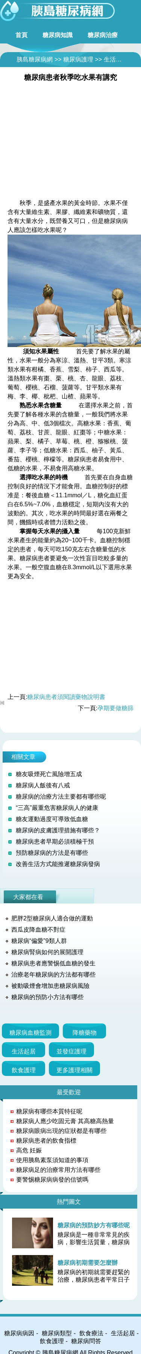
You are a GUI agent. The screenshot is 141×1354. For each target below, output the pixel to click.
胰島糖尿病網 (35, 59)
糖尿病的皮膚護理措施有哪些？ (58, 830)
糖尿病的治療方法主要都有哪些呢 (61, 796)
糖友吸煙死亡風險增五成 (49, 774)
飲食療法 (91, 1333)
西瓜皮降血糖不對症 (38, 929)
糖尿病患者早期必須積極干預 (55, 841)
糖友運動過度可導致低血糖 (52, 819)
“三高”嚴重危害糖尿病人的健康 (57, 808)
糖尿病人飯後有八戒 (43, 785)
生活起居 (116, 59)
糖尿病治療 (103, 35)
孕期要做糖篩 (115, 708)
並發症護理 (71, 1051)
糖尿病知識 (57, 35)
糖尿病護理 (78, 59)
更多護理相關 (74, 1070)
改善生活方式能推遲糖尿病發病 (58, 864)
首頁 (21, 35)
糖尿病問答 (86, 1341)
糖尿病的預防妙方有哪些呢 (94, 1225)
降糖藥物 (85, 1032)
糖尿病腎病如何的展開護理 (47, 952)
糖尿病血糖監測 (30, 1032)
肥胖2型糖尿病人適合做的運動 (52, 918)
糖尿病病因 (19, 1333)
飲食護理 (24, 1070)
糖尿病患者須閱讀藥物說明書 (66, 697)
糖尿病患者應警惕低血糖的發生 (53, 963)
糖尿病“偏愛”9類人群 (39, 941)
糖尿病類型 (57, 1333)
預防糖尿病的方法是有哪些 (52, 853)
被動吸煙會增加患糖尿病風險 (50, 986)
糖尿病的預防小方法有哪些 (47, 997)
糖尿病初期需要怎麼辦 (88, 1263)
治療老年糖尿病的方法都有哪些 (53, 974)
